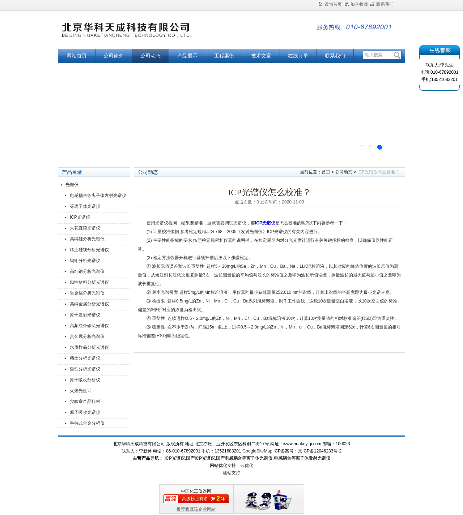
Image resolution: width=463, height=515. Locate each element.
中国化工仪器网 (196, 491)
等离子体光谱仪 (85, 206)
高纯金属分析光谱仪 (89, 303)
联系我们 (382, 4)
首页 (326, 172)
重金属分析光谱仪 (87, 293)
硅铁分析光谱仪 (85, 369)
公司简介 (113, 56)
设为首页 (330, 4)
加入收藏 (356, 4)
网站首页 (77, 56)
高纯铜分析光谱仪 (87, 271)
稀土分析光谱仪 (85, 358)
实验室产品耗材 (85, 401)
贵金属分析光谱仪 (87, 336)
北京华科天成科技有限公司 (148, 33)
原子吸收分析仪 (85, 379)
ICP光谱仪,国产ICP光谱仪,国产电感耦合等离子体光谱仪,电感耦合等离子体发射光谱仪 (246, 458)
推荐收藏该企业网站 (196, 509)
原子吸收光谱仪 (85, 412)
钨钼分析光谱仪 (85, 260)
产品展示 (187, 56)
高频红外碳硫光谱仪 (89, 325)
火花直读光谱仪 (85, 228)
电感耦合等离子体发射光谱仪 (98, 195)
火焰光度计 (81, 390)
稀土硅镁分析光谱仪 (89, 249)
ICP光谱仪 (80, 217)
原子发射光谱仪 (85, 314)
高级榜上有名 (195, 498)
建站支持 (231, 472)
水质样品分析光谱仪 (89, 347)
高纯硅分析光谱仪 (87, 238)
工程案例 (224, 56)
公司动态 (150, 56)
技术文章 (261, 56)
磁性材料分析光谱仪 (89, 282)
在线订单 (298, 56)
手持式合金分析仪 (87, 423)
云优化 (246, 465)
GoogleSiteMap (257, 451)
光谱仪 (71, 184)
